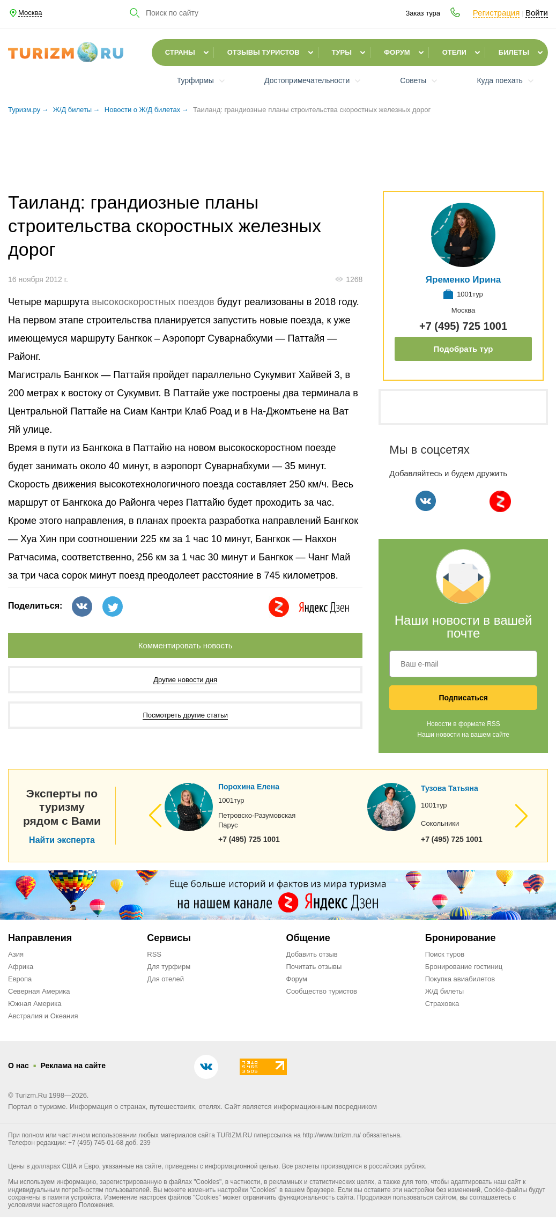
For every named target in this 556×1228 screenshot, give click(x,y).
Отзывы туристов (263, 52)
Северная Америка (39, 991)
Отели (454, 52)
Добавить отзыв (312, 954)
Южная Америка (34, 1004)
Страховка (442, 1004)
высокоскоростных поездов (153, 302)
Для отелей (165, 979)
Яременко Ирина (463, 279)
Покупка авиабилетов (460, 979)
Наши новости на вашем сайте (463, 734)
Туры (342, 52)
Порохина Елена (248, 786)
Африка (20, 967)
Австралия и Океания (43, 1016)
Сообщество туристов (322, 991)
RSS (154, 954)
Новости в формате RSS (463, 724)
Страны (180, 52)
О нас (18, 1065)
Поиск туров (444, 954)
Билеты (514, 52)
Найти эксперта (62, 840)
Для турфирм (168, 967)
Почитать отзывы (314, 967)
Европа (20, 979)
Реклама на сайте (73, 1065)
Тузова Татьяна (449, 788)
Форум (397, 52)
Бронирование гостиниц (463, 967)
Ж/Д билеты (444, 991)
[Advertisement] (278, 158)
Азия (16, 954)
